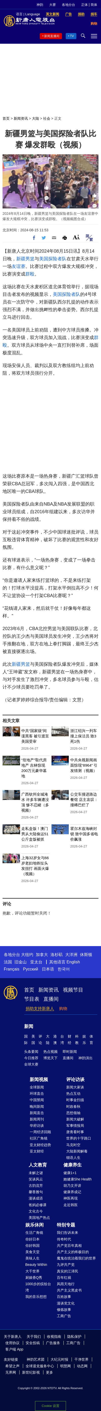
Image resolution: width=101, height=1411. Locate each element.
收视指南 (54, 1336)
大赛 (52, 5)
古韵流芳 (36, 1186)
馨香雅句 (36, 1192)
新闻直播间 (51, 36)
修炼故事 (64, 1310)
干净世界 (81, 1359)
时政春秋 (73, 1106)
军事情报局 (75, 1126)
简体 (94, 5)
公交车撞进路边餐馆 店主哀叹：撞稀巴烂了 (84, 799)
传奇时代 (64, 1239)
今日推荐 (31, 1058)
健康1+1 (70, 1173)
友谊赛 (18, 266)
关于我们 (34, 1336)
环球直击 (37, 1093)
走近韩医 (70, 1205)
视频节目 (73, 990)
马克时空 (73, 1145)
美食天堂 (32, 1252)
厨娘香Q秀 (33, 1278)
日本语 (48, 969)
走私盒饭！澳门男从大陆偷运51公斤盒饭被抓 (34, 833)
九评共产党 (66, 1265)
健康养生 (72, 1164)
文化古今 (36, 1211)
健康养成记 (72, 1192)
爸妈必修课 (37, 1205)
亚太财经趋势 (40, 1145)
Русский (30, 969)
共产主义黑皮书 (69, 1290)
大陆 (35, 118)
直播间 (51, 999)
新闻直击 (37, 1113)
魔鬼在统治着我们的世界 (76, 1258)
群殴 (30, 274)
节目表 (31, 999)
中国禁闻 (37, 1100)
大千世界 (32, 1271)
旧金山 (20, 962)
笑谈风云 (36, 1179)
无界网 (10, 1372)
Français (11, 969)
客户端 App (14, 1349)
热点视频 (50, 1052)
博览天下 (50, 1058)
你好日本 (32, 1239)
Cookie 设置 (50, 1406)
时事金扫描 (75, 1100)
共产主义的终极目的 (73, 1252)
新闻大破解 (75, 1119)
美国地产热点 (39, 1218)
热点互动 (73, 1093)
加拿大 (42, 954)
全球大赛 (31, 1064)
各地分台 (68, 5)
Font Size (76, 237)
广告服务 (53, 1343)
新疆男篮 (25, 258)
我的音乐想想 (36, 1297)
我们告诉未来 (67, 1233)
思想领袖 (73, 1113)
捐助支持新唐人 (40, 1008)
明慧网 (65, 1366)
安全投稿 (33, 1343)
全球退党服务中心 (40, 1366)
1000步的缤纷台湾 (38, 1287)
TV (72, 36)
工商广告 (64, 1316)
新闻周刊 (37, 1119)
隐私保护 (74, 1336)
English (73, 962)
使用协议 (12, 1343)
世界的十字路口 (78, 1138)
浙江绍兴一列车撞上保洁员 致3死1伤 (83, 736)
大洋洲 (71, 954)
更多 (49, 1372)
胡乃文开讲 (72, 1186)
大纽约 (27, 954)
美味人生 (32, 1258)
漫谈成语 (36, 1198)
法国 (8, 962)
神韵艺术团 (35, 1359)
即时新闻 (70, 1052)
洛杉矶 (56, 954)
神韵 (40, 5)
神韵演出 (85, 1058)
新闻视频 (39, 1079)
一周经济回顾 (40, 1132)
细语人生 (73, 1158)
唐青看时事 (75, 1132)
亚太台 (36, 962)
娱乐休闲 (34, 1224)
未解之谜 (36, 1173)
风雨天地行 (66, 1284)
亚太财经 (37, 1151)
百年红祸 (64, 1278)
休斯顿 (86, 954)
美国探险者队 (52, 258)
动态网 (82, 1366)
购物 (63, 1008)
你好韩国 (32, 1245)
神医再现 (70, 1198)
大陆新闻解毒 (77, 1151)
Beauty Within (36, 1265)
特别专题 (66, 1224)
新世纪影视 (31, 1372)
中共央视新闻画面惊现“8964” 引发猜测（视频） (84, 765)
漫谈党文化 (66, 1303)
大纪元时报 (59, 1359)
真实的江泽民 (67, 1271)
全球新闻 (37, 1087)
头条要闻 (31, 1052)
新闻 (28, 1026)
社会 (46, 118)
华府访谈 (37, 1126)
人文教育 (38, 1164)
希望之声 (12, 1366)
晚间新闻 (37, 1106)
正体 (84, 5)
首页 (6, 118)
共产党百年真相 (69, 1245)
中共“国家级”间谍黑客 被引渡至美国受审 (35, 736)
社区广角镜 (38, 1138)
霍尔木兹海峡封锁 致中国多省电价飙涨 (84, 833)
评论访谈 (75, 1079)
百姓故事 (64, 1297)
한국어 (64, 969)
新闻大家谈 (75, 1087)
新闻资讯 (21, 118)
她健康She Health (77, 1179)
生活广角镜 (34, 1233)
